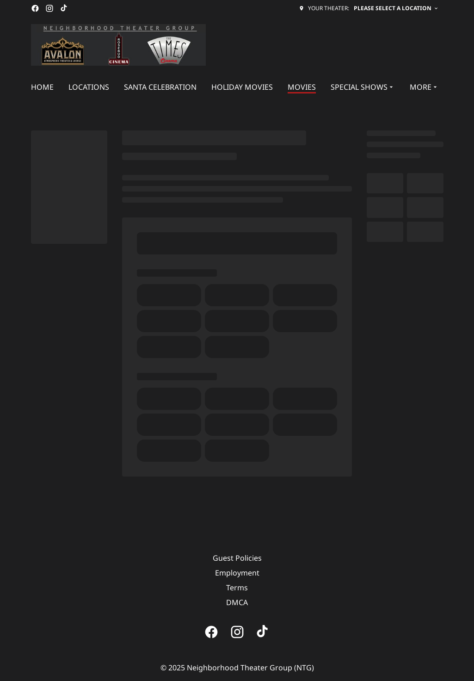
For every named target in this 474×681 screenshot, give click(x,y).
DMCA (237, 602)
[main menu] (235, 86)
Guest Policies (237, 558)
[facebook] (35, 8)
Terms (237, 587)
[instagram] (49, 8)
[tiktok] (64, 8)
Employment (237, 573)
